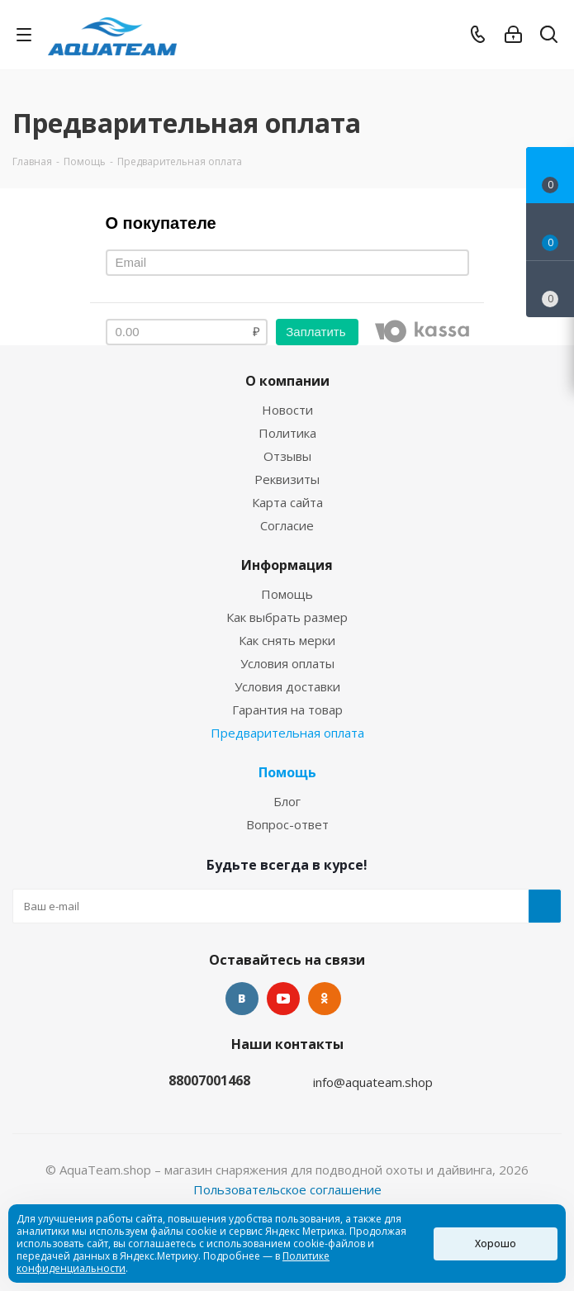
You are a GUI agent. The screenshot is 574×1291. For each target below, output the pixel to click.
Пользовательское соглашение (287, 1189)
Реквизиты (287, 479)
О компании (287, 381)
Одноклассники (324, 998)
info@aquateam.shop (373, 1082)
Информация (287, 565)
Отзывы (287, 456)
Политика (287, 433)
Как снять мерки (287, 640)
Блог (287, 801)
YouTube (283, 998)
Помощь (287, 594)
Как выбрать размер (287, 617)
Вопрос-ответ (287, 824)
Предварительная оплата (287, 732)
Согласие (287, 525)
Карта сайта (287, 502)
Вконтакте (242, 998)
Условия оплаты (287, 663)
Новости (287, 409)
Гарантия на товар (287, 709)
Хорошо (495, 1243)
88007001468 (209, 1080)
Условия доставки (287, 686)
